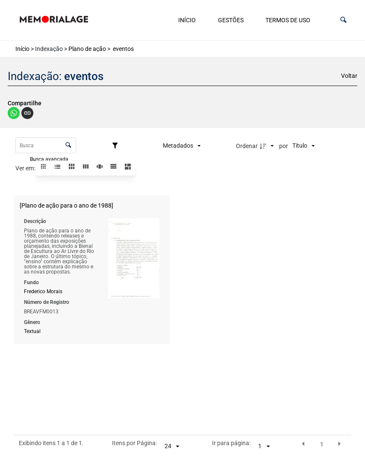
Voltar (349, 76)
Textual (32, 331)
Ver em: (25, 168)
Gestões (231, 20)
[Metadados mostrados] (182, 146)
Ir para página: (231, 443)
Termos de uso (287, 20)
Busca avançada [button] (50, 159)
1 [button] (322, 444)
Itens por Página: (134, 443)
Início (187, 20)
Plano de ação (87, 48)
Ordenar (247, 146)
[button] (343, 20)
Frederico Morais (43, 291)
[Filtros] (117, 146)
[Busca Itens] (45, 145)
